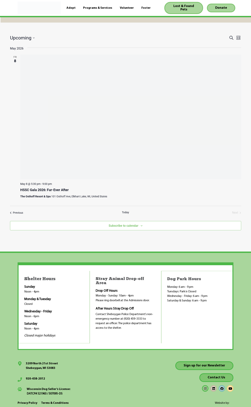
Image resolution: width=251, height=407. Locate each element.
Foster (146, 7)
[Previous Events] (16, 213)
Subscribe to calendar (123, 225)
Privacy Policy (27, 402)
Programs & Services (97, 7)
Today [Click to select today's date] (125, 212)
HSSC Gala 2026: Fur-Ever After (44, 190)
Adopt (71, 7)
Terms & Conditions (55, 402)
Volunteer (127, 7)
